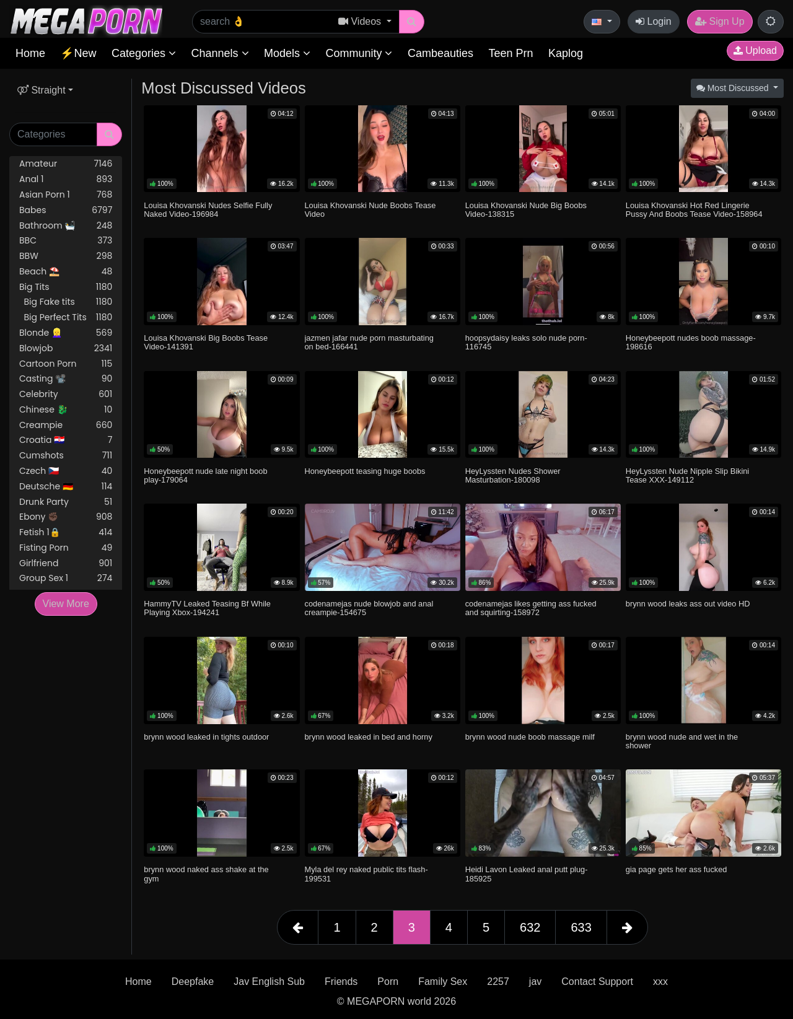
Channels (219, 53)
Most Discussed (733, 88)
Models (287, 53)
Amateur (65, 163)
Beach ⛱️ (65, 271)
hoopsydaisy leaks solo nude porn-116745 (526, 342)
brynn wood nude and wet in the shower (682, 741)
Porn (387, 981)
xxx (660, 981)
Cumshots (65, 455)
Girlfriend (65, 563)
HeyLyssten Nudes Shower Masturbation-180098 (513, 475)
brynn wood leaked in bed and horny (368, 736)
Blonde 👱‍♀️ (65, 332)
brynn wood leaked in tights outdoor (206, 736)
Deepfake (193, 981)
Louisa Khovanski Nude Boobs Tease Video (370, 210)
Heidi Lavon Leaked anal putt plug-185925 (526, 874)
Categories (144, 53)
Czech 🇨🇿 (65, 471)
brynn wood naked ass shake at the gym (206, 874)
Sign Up (719, 21)
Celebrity (65, 394)
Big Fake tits (65, 301)
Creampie (65, 425)
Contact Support (597, 981)
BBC (65, 240)
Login (654, 21)
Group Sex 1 (65, 578)
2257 (498, 981)
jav (535, 981)
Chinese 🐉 (65, 409)
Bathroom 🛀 (65, 225)
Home (30, 53)
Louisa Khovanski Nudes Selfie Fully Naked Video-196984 (208, 210)
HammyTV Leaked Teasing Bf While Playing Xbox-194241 (207, 608)
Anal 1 (65, 179)
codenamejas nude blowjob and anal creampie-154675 (369, 608)
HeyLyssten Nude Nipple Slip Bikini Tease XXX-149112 (687, 475)
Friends (341, 981)
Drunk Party (65, 502)
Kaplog (565, 53)
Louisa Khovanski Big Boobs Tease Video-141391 (206, 342)
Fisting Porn (65, 547)
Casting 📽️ (65, 378)
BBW (65, 256)
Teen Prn (510, 53)
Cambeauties (440, 53)
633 (581, 927)
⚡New (78, 53)
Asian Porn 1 (65, 194)
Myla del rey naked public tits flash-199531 (366, 874)
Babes (65, 210)
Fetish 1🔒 (65, 532)
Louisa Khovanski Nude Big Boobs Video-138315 (526, 210)
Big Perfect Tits (65, 317)
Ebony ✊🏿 (65, 516)
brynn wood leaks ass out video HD (688, 603)
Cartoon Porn (65, 363)
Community (358, 53)
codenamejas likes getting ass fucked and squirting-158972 (531, 608)
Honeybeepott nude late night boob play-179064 (205, 475)
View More (66, 603)
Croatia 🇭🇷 (65, 440)
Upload (755, 50)
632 (530, 927)
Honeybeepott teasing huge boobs (365, 471)
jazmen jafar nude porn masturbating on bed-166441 (369, 342)
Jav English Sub (269, 981)
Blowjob (65, 348)
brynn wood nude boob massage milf (530, 736)
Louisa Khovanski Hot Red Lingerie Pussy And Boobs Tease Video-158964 (694, 210)
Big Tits (65, 287)
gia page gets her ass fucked (676, 869)
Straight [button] (41, 90)
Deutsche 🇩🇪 (65, 486)
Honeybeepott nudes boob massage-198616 (691, 342)
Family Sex (442, 981)
